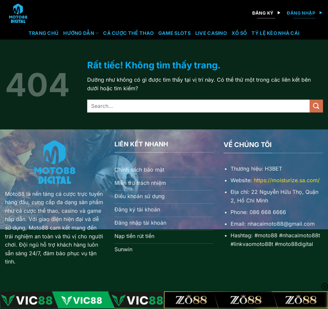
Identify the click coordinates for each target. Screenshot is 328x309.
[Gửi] (316, 106)
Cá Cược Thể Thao (128, 33)
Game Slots (174, 33)
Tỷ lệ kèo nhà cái (275, 33)
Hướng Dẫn (80, 33)
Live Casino (211, 33)
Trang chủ (44, 33)
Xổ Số (239, 33)
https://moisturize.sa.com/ (287, 180)
